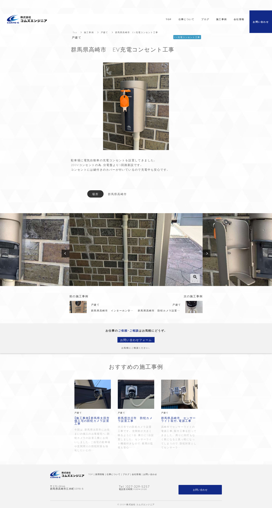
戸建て (104, 32)
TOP (90, 474)
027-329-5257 (138, 486)
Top (75, 32)
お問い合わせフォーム (136, 340)
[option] (136, 249)
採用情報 (99, 474)
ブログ (126, 474)
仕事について (113, 474)
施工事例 (89, 32)
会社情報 (136, 474)
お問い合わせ (150, 474)
